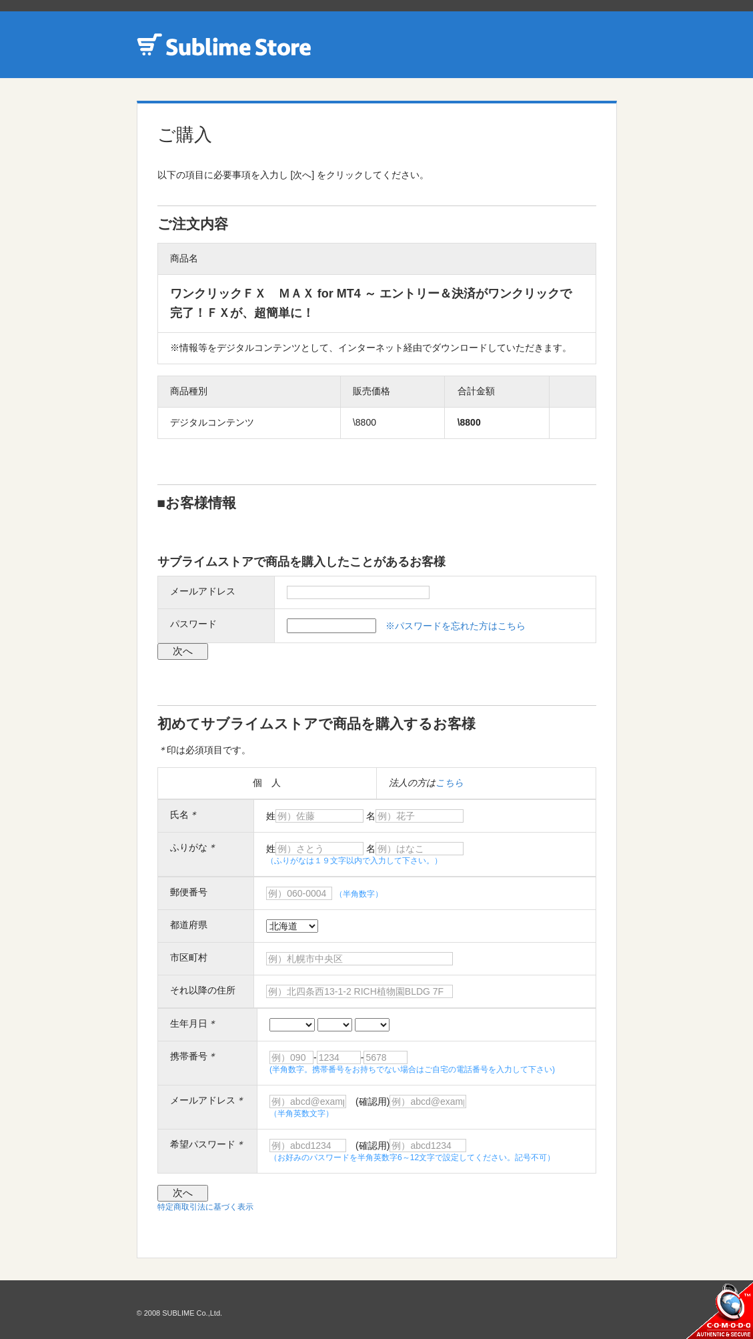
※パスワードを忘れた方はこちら (456, 625)
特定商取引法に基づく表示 (205, 1207)
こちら (450, 782)
